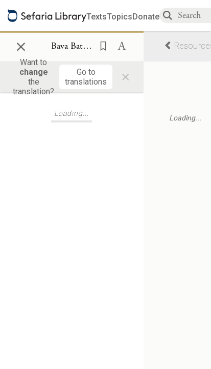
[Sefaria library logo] (47, 15)
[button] (100, 45)
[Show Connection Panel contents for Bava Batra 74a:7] (71, 46)
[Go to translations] (85, 77)
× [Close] (21, 45)
